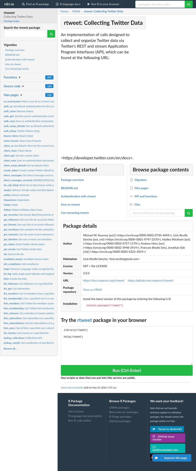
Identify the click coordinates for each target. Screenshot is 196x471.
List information (17, 288)
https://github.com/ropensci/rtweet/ (151, 280)
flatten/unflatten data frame (23, 209)
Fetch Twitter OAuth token (24, 244)
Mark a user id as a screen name (30, 101)
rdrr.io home (76, 411)
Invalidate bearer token (26, 259)
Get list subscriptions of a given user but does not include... (46, 323)
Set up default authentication (31, 126)
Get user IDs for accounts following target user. (37, 219)
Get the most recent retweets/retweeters (34, 234)
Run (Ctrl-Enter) (126, 370)
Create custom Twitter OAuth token (31, 170)
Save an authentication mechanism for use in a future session (43, 121)
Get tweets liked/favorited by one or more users (37, 214)
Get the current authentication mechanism (32, 116)
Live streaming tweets (17, 68)
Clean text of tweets (22, 140)
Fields (11, 204)
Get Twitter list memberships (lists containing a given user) (46, 308)
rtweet (84, 320)
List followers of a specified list (28, 283)
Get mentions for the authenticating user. (34, 229)
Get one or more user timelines (28, 239)
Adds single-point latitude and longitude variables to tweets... (41, 273)
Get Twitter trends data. (23, 249)
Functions (10, 77)
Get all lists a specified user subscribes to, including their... (41, 328)
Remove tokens (18, 111)
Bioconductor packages (123, 412)
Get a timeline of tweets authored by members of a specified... (45, 313)
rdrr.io (9, 4)
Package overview (14, 50)
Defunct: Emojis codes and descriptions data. (32, 190)
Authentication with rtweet (20, 59)
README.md (12, 54)
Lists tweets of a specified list (26, 332)
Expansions (16, 199)
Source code (12, 86)
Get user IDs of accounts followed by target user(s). (38, 224)
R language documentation (85, 416)
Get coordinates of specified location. (32, 342)
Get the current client (21, 155)
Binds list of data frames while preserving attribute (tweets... (44, 185)
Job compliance (21, 263)
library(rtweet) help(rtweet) (127, 345)
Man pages (11, 95)
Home (64, 11)
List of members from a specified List (31, 293)
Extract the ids (14, 254)
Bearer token (18, 135)
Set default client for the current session (31, 145)
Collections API (23, 337)
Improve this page (170, 458)
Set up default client (26, 165)
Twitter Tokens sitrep (22, 130)
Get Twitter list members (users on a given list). (37, 303)
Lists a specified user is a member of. (33, 298)
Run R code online (79, 420)
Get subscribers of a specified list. (31, 318)
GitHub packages (120, 421)
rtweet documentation (72, 387)
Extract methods (16, 194)
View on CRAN (92, 289)
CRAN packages (119, 407)
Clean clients (18, 150)
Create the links (15, 278)
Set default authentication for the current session (35, 106)
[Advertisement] (163, 93)
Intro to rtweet (13, 64)
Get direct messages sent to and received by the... (40, 175)
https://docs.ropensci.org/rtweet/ (104, 280)
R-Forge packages (120, 416)
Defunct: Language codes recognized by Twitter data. (36, 268)
